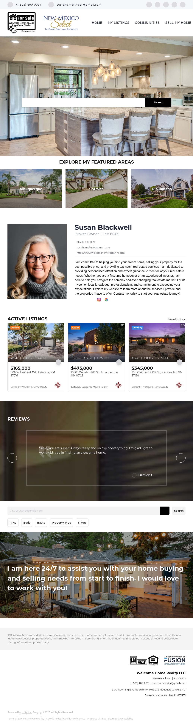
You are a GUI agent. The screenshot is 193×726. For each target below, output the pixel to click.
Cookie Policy (53, 718)
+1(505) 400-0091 (139, 683)
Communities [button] (147, 22)
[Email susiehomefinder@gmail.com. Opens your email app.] (75, 4)
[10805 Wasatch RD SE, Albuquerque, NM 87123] (96, 342)
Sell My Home (178, 22)
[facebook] (149, 4)
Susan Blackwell (103, 227)
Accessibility (126, 718)
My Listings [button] (118, 22)
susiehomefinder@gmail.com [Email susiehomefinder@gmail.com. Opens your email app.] (169, 683)
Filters (82, 522)
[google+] (183, 4)
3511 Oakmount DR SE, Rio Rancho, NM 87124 (157, 374)
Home (97, 22)
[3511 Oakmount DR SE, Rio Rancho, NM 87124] (157, 342)
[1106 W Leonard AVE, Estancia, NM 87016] (36, 342)
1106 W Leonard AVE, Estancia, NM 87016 (32, 374)
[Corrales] (96, 188)
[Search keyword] (83, 102)
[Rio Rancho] (162, 188)
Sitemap (112, 718)
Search (179, 510)
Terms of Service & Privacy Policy (25, 718)
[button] (158, 102)
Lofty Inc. (27, 712)
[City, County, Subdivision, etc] (88, 511)
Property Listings (96, 718)
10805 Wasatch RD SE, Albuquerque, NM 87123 (94, 374)
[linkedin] (157, 4)
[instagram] (174, 4)
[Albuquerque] (31, 188)
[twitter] (166, 4)
